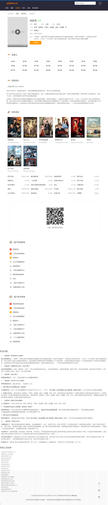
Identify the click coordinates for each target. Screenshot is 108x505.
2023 (58, 24)
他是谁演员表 (5, 466)
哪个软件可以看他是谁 (10, 415)
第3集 (36, 61)
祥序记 (89, 140)
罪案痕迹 (11, 140)
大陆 (46, 24)
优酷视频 (18, 390)
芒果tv (46, 390)
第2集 (25, 61)
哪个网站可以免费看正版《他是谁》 (15, 387)
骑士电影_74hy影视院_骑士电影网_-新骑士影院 (65, 390)
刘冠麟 (61, 27)
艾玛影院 (4, 390)
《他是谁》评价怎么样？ (12, 421)
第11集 (36, 65)
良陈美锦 (26, 168)
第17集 (13, 70)
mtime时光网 (5, 437)
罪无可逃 (18, 176)
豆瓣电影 (4, 424)
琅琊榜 (88, 193)
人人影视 (4, 403)
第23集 (83, 70)
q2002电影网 (5, 369)
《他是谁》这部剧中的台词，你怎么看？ (16, 366)
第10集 (24, 65)
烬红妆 (73, 140)
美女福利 (35, 8)
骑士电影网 (4, 359)
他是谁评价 (4, 468)
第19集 (36, 70)
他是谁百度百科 (6, 458)
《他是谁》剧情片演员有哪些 (13, 400)
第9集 (13, 65)
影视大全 (6, 393)
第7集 (83, 61)
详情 (87, 39)
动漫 (28, 8)
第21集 (60, 70)
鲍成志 (36, 30)
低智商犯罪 (65, 176)
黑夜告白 (18, 181)
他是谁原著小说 (6, 456)
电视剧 (18, 8)
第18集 (24, 70)
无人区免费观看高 (17, 262)
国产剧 (24, 13)
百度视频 (85, 390)
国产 (35, 24)
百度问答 (32, 377)
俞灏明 (52, 27)
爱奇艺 (39, 390)
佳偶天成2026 (65, 181)
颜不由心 (88, 176)
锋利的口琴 (58, 140)
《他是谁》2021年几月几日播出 (13, 380)
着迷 (18, 189)
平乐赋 (65, 189)
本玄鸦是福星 (43, 140)
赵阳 (56, 27)
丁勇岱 (46, 27)
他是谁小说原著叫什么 (8, 452)
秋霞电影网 (4, 377)
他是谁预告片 (5, 460)
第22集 (71, 70)
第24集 (95, 70)
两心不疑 (88, 181)
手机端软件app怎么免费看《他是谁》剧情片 (17, 407)
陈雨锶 (40, 27)
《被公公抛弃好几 (17, 283)
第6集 (72, 61)
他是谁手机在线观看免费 (49, 410)
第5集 (60, 61)
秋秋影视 (4, 410)
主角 (13, 279)
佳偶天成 (65, 193)
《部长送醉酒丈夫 (17, 270)
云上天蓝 (11, 168)
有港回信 (41, 193)
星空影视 (4, 418)
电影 (12, 8)
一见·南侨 (41, 181)
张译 (35, 27)
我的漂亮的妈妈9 (17, 274)
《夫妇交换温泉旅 (17, 254)
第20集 (48, 70)
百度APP (26, 410)
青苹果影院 (4, 384)
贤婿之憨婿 (41, 189)
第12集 (48, 65)
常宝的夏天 (18, 185)
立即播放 (35, 42)
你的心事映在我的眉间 (41, 185)
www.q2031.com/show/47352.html (14, 412)
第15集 (83, 65)
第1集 (13, 61)
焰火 (65, 185)
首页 (6, 8)
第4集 (48, 61)
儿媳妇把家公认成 (17, 287)
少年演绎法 (18, 193)
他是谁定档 (4, 462)
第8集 (95, 61)
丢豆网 (3, 431)
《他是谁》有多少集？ (10, 374)
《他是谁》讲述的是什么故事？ (13, 355)
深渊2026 (88, 185)
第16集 (95, 65)
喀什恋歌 (88, 189)
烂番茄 (3, 442)
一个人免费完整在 (17, 337)
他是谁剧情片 (5, 464)
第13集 (60, 65)
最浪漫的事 (41, 176)
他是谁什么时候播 (7, 454)
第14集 (71, 65)
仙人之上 (26, 140)
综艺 (23, 8)
